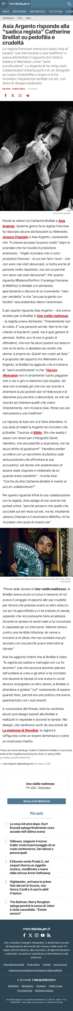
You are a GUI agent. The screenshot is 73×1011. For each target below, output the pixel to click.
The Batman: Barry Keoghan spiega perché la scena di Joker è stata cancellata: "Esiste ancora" (32, 907)
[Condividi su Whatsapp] (20, 95)
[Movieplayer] (36, 928)
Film (20, 18)
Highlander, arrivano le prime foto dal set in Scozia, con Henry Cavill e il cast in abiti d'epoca (30, 887)
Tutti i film (55, 11)
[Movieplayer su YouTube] (43, 935)
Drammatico (44, 787)
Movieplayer (8, 18)
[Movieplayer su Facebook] (24, 935)
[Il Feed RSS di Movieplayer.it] (49, 935)
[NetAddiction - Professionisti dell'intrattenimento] (44, 980)
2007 (33, 787)
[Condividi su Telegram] (27, 95)
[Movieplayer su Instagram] (37, 935)
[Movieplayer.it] (19, 4)
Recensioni (19, 11)
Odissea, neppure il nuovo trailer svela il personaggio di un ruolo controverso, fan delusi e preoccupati (32, 846)
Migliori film (37, 11)
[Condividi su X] (13, 95)
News (5, 11)
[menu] (4, 4)
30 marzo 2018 (42, 763)
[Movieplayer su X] (30, 935)
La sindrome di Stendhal (20, 730)
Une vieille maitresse (52, 316)
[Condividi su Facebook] (5, 95)
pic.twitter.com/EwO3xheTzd (15, 757)
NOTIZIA (6, 89)
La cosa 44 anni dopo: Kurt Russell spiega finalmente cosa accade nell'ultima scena (32, 827)
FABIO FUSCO (19, 89)
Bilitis (37, 433)
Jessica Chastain (15, 237)
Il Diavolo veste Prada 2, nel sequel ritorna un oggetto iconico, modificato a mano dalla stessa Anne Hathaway (30, 867)
